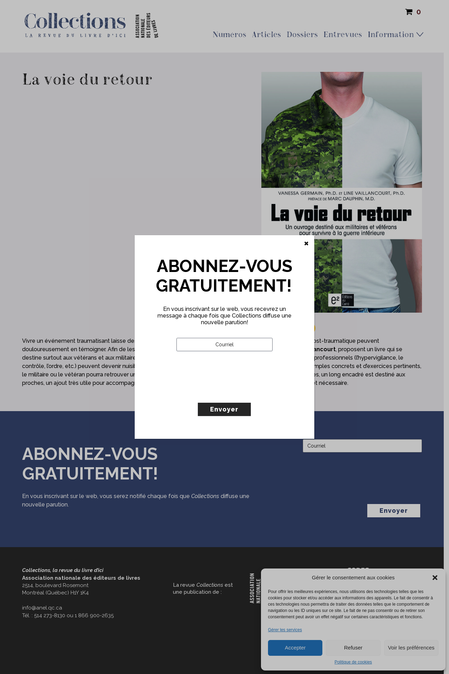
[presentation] (229, 391)
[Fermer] (306, 243)
